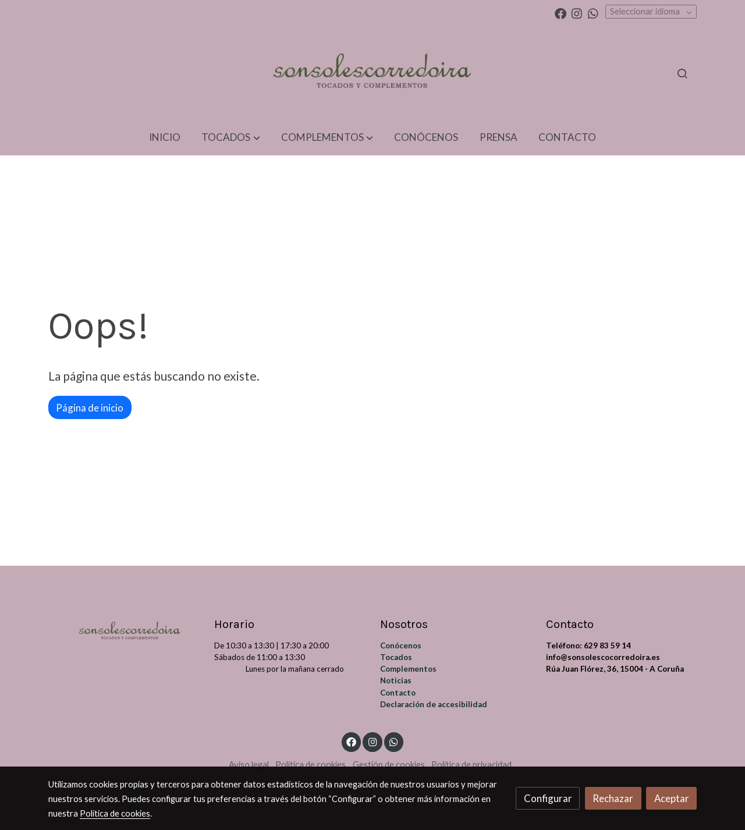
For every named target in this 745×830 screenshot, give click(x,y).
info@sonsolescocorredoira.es (603, 657)
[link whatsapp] (593, 13)
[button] (230, 137)
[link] (372, 73)
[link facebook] (560, 13)
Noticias (395, 680)
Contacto (398, 692)
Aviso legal (249, 764)
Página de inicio (89, 408)
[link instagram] (577, 13)
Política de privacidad (471, 764)
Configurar (548, 798)
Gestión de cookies (389, 764)
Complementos (408, 668)
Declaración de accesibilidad (433, 704)
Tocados (396, 657)
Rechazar (613, 798)
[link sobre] (124, 629)
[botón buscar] (682, 73)
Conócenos (400, 645)
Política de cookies (310, 764)
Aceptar (671, 798)
